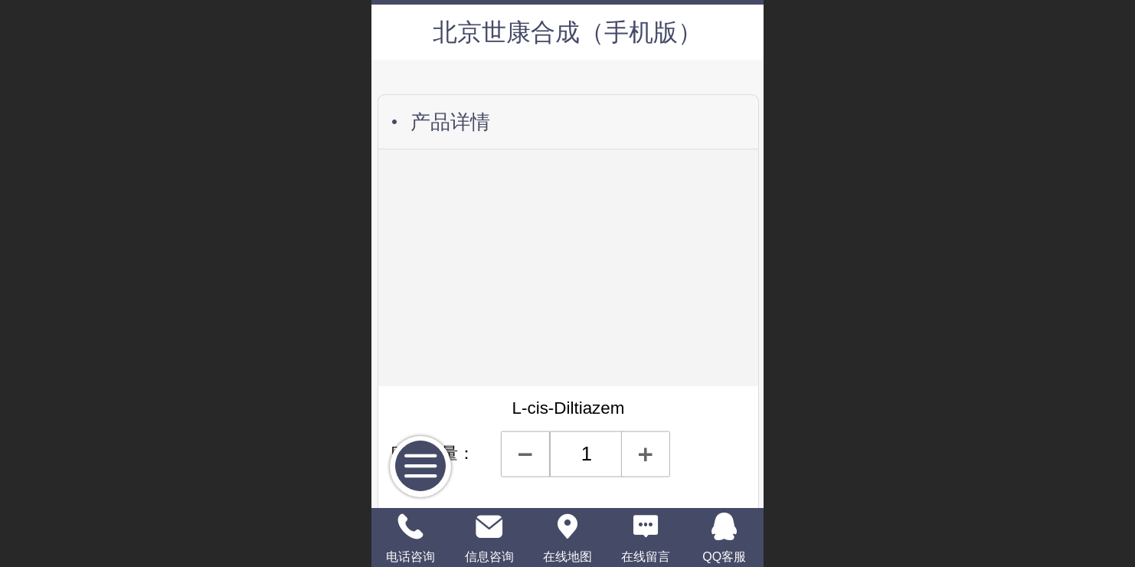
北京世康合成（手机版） (567, 32)
